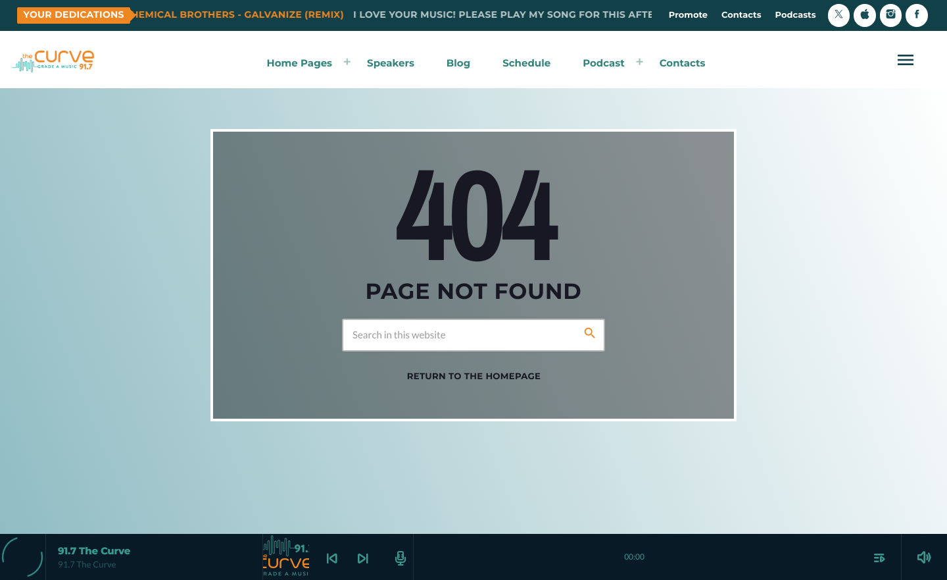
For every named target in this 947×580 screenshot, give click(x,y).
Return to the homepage (474, 376)
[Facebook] (917, 15)
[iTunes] (865, 15)
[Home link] (53, 60)
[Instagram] (891, 15)
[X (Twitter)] (839, 15)
